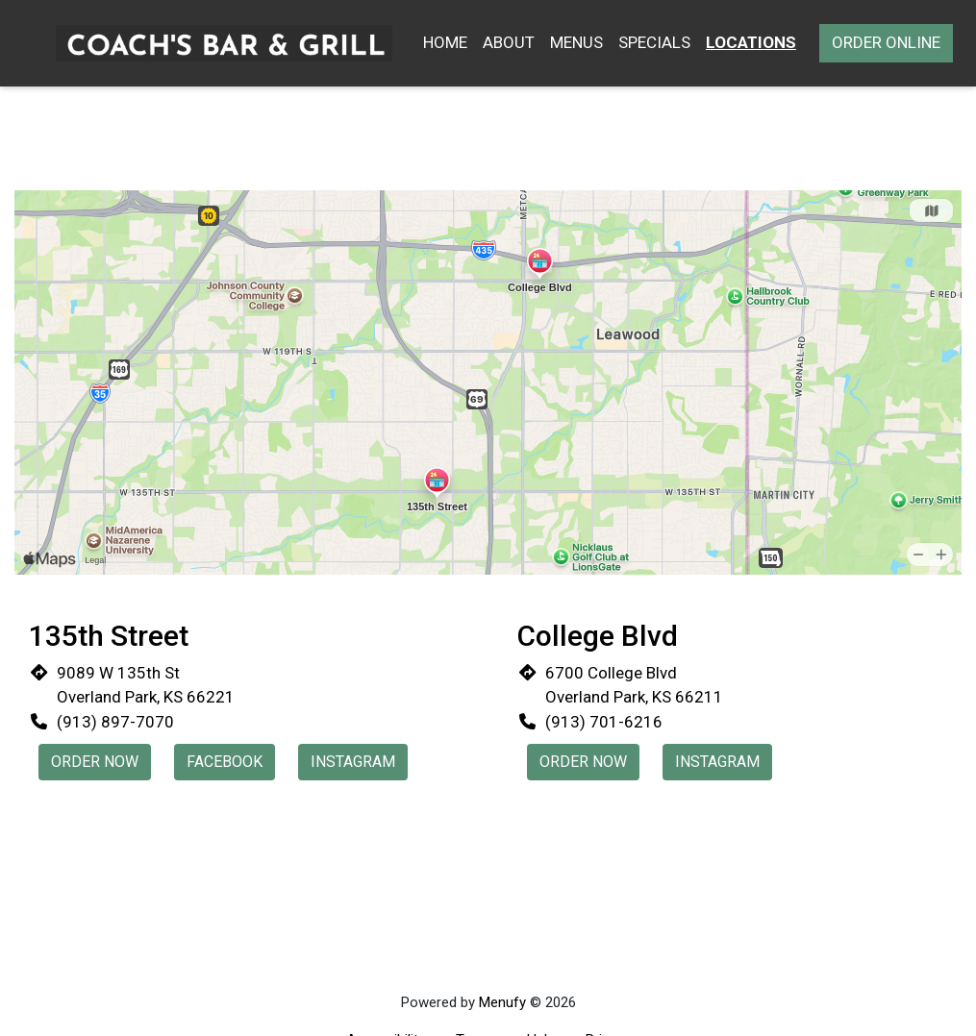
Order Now (94, 761)
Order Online (886, 42)
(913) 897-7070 (115, 721)
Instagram (353, 761)
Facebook (225, 761)
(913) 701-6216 (604, 721)
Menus (576, 42)
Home (445, 42)
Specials (654, 42)
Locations (751, 42)
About (509, 42)
